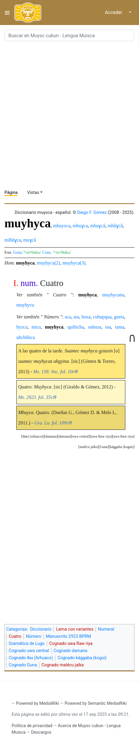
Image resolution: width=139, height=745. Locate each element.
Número (33, 636)
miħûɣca (12, 239)
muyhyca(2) (48, 262)
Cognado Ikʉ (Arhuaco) (31, 657)
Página (11, 192)
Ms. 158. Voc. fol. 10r (53, 371)
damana (64, 436)
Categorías (16, 629)
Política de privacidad (32, 725)
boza (86, 316)
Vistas (33, 192)
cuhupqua (102, 316)
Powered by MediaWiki (37, 703)
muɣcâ (29, 239)
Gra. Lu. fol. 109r (51, 422)
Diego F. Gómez (92, 212)
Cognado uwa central (29, 650)
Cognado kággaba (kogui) (82, 657)
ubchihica (25, 337)
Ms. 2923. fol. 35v (35, 397)
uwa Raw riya (123, 436)
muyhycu (25, 304)
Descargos (41, 732)
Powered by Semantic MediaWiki (96, 703)
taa (108, 326)
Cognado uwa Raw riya (70, 643)
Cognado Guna (23, 665)
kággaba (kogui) (121, 447)
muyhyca (25, 262)
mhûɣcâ (115, 225)
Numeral (106, 629)
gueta (119, 316)
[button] (123, 436)
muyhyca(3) (74, 262)
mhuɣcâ (97, 225)
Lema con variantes (74, 629)
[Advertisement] (69, 115)
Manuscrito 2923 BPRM (68, 636)
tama (119, 326)
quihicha (76, 326)
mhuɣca (80, 225)
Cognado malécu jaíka (62, 665)
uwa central (80, 436)
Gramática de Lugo (27, 643)
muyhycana (113, 294)
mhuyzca (62, 225)
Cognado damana (71, 650)
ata (76, 316)
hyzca (21, 326)
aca (68, 316)
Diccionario (40, 629)
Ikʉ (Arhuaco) (32, 436)
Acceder (113, 12)
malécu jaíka (88, 447)
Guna (104, 447)
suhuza (94, 326)
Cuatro (15, 636)
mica (36, 326)
